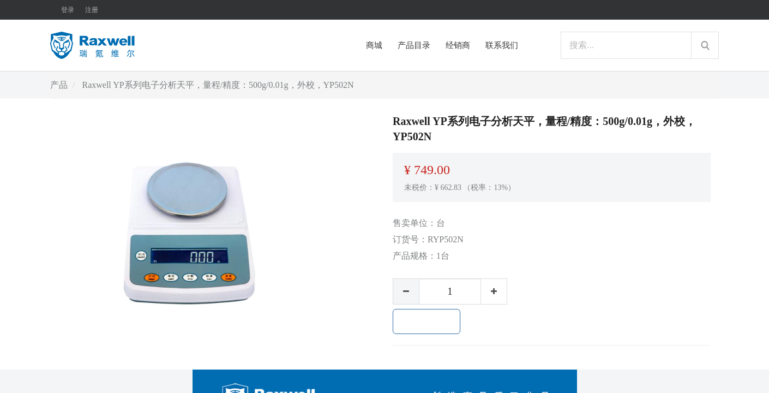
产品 (59, 85)
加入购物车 (426, 321)
